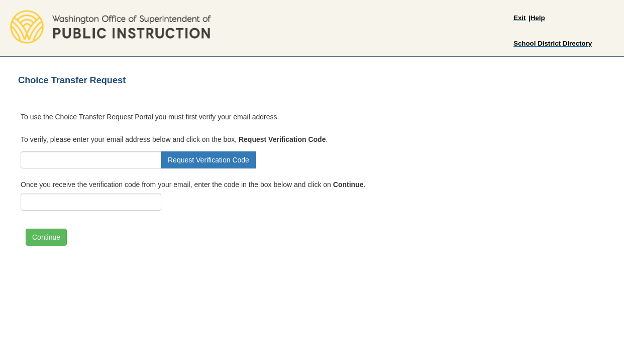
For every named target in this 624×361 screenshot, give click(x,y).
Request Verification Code (208, 160)
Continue (46, 237)
